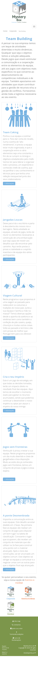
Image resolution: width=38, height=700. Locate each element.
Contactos (16, 625)
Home (5, 31)
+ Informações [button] (9, 183)
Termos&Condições (16, 633)
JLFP (34, 653)
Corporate (13, 31)
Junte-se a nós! (16, 628)
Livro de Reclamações (16, 639)
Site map (16, 621)
